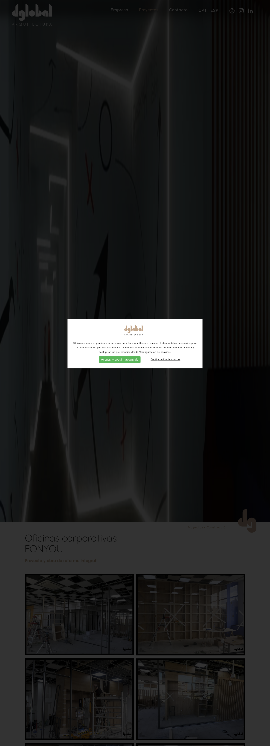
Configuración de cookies (165, 351)
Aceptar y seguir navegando (119, 351)
